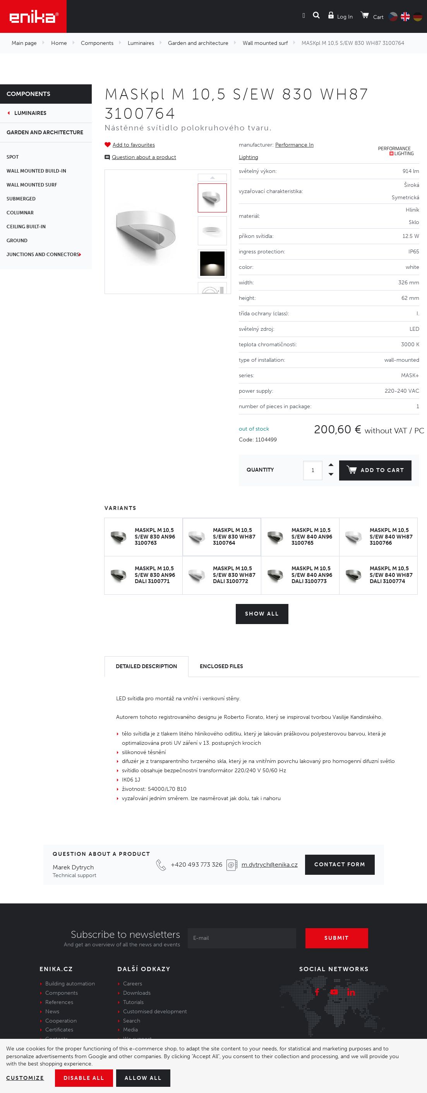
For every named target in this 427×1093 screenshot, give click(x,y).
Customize (25, 1078)
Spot (14, 157)
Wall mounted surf (265, 43)
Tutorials (133, 1002)
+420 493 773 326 (197, 864)
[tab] (147, 666)
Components (97, 43)
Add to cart (375, 471)
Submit (337, 938)
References (59, 1002)
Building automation (70, 983)
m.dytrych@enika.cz (270, 864)
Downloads (137, 993)
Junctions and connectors (44, 254)
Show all (262, 614)
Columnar (21, 213)
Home (59, 43)
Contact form (339, 864)
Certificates (59, 1029)
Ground (18, 240)
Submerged (22, 199)
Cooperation (61, 1020)
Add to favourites (134, 145)
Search (131, 1020)
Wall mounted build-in (37, 171)
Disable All (84, 1078)
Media (130, 1029)
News (52, 1011)
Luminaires (141, 43)
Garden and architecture (198, 43)
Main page (24, 43)
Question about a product (144, 157)
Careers (132, 983)
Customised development (155, 1011)
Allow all (143, 1078)
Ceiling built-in (27, 226)
